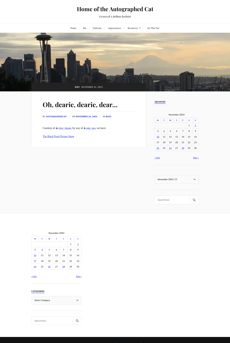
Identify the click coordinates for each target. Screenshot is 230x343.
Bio (84, 27)
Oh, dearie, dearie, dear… (80, 104)
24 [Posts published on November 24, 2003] (158, 148)
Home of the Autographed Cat (115, 9)
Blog (108, 116)
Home (73, 27)
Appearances (114, 27)
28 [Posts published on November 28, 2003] (183, 148)
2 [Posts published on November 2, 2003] (195, 125)
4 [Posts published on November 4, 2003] (164, 131)
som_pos (90, 128)
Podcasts (97, 27)
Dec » (196, 157)
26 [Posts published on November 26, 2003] (170, 148)
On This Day (153, 27)
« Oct (157, 157)
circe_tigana (64, 128)
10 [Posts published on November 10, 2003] (158, 137)
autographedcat (56, 116)
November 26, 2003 (87, 116)
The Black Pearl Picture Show (58, 136)
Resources (133, 27)
